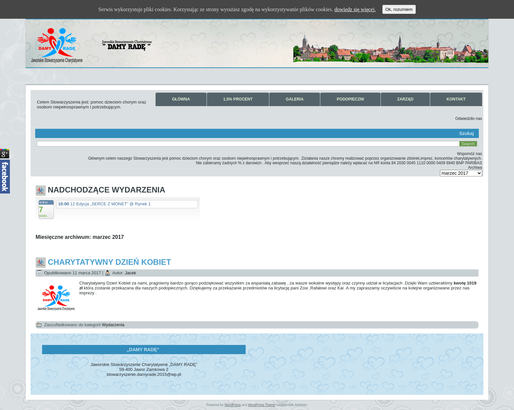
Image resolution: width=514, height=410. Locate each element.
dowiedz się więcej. (355, 9)
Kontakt (456, 99)
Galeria (295, 99)
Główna (181, 99)
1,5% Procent (238, 99)
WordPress (233, 405)
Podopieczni (350, 99)
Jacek (130, 272)
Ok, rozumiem (399, 9)
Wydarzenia (113, 324)
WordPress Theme (261, 405)
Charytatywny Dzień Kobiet (109, 262)
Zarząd (405, 99)
